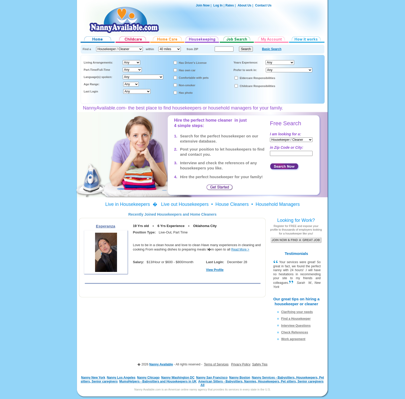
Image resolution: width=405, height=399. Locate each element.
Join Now (202, 5)
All (202, 385)
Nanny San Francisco (212, 377)
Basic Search (271, 49)
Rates (229, 5)
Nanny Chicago (148, 377)
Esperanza (105, 226)
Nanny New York (93, 377)
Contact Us (263, 5)
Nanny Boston (239, 377)
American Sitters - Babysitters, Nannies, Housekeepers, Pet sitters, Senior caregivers (261, 381)
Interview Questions (296, 325)
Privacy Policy (241, 364)
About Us (244, 5)
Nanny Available (161, 364)
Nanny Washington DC (177, 377)
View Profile (215, 270)
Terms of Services (216, 364)
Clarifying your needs (297, 312)
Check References (294, 332)
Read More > (240, 249)
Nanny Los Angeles (121, 377)
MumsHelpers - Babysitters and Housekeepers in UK (158, 381)
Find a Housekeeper (296, 318)
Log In (218, 5)
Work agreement (293, 339)
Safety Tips (259, 364)
